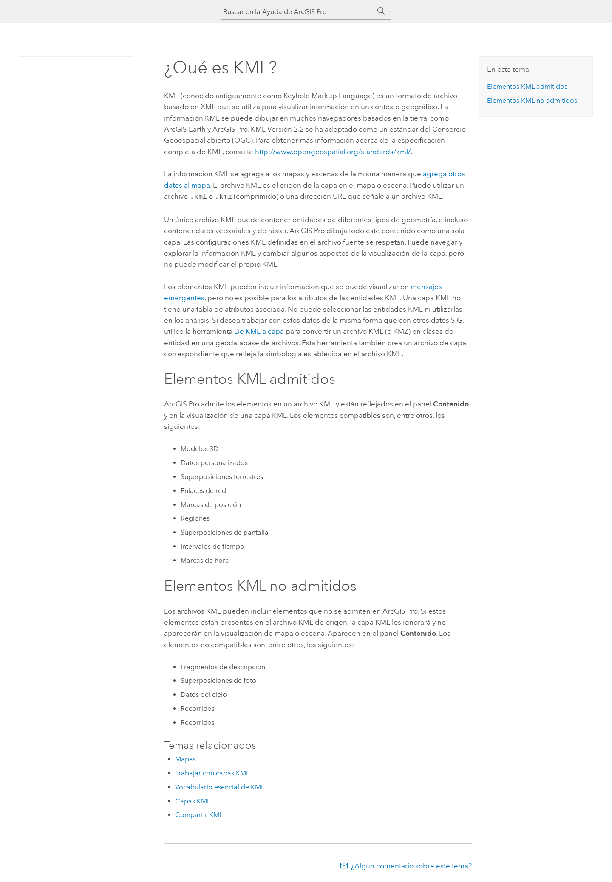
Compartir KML (199, 814)
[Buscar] (381, 11)
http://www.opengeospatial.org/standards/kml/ (333, 151)
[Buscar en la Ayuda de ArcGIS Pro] (297, 11)
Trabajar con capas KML (212, 772)
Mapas (185, 758)
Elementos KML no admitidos (532, 100)
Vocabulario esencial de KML (219, 786)
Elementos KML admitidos (527, 86)
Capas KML (192, 800)
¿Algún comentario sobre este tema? (411, 865)
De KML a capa (259, 330)
